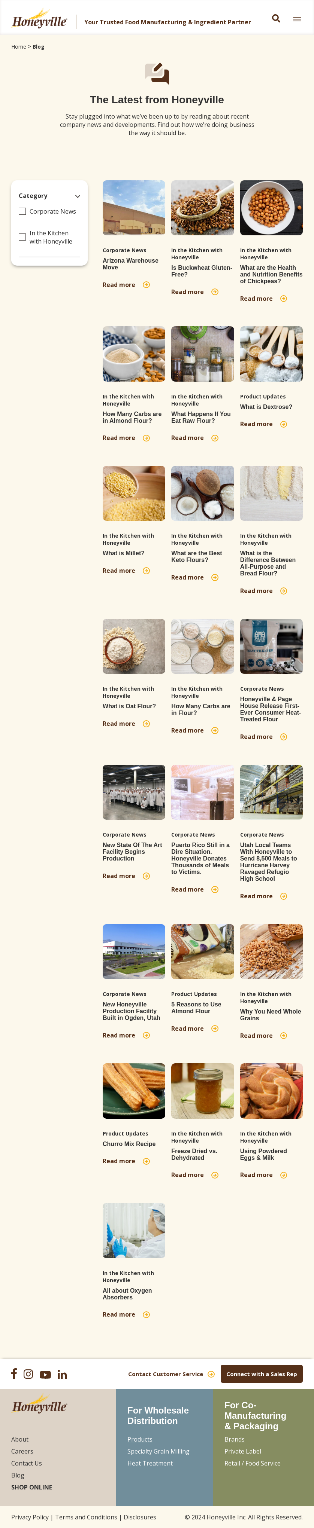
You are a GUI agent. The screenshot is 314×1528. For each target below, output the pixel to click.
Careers (22, 1451)
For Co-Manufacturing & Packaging (255, 1415)
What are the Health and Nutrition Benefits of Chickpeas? (271, 274)
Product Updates (263, 396)
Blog (39, 46)
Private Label (242, 1451)
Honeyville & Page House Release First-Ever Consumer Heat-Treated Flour (270, 709)
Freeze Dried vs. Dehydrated (194, 1154)
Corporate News (53, 211)
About (19, 1439)
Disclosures (140, 1517)
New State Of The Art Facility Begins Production (132, 852)
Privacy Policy (30, 1517)
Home (18, 46)
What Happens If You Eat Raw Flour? (201, 417)
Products (140, 1439)
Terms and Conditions (86, 1517)
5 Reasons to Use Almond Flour (196, 1007)
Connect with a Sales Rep (261, 1374)
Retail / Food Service (252, 1463)
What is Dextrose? (266, 407)
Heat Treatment (150, 1463)
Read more (120, 285)
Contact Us (26, 1463)
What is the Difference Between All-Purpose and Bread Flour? (268, 563)
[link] (297, 19)
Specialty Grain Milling (158, 1451)
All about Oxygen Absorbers (127, 1294)
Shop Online (31, 1487)
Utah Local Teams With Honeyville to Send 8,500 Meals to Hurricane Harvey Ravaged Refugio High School (268, 862)
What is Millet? (124, 553)
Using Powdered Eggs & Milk (263, 1154)
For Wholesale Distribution (158, 1415)
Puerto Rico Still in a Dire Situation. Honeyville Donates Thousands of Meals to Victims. (200, 858)
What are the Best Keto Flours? (196, 556)
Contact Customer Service (165, 1374)
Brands (234, 1439)
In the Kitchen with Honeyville (51, 237)
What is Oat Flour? (129, 706)
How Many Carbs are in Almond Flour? (132, 417)
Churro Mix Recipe (129, 1144)
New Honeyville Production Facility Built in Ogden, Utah (131, 1011)
